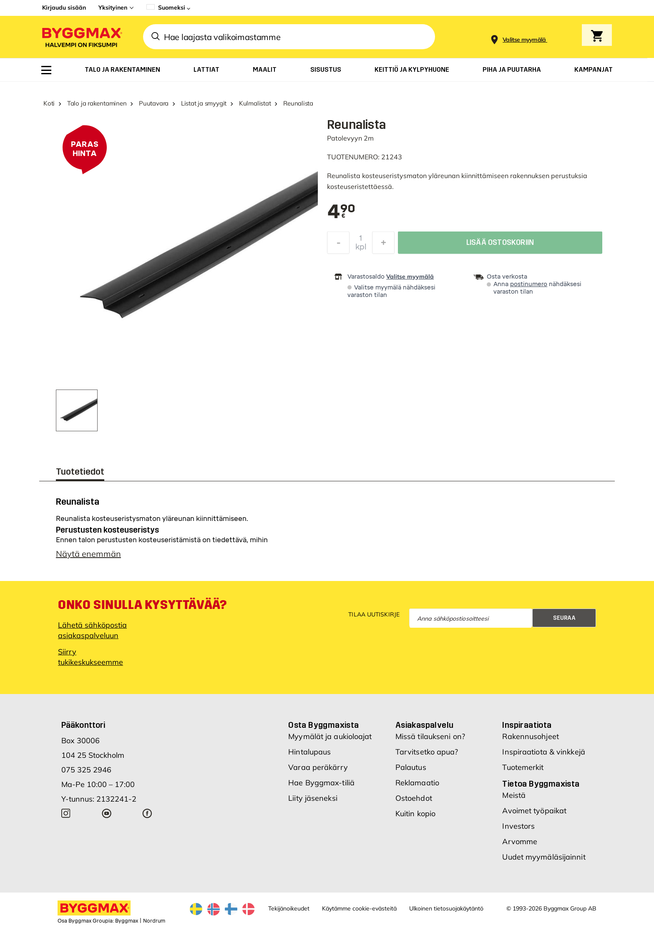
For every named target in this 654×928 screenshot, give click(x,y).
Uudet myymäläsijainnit (543, 857)
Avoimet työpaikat (534, 810)
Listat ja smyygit (203, 103)
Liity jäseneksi (312, 798)
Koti (49, 103)
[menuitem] (46, 70)
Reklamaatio (417, 782)
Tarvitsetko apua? (426, 752)
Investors (518, 826)
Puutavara (154, 103)
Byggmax (126, 921)
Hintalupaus (309, 752)
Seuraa (564, 617)
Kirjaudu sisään (64, 7)
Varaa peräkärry (318, 767)
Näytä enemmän (88, 553)
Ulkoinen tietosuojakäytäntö (446, 908)
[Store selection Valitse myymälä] (524, 40)
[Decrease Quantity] (338, 245)
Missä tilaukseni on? (430, 736)
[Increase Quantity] (383, 245)
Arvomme (519, 841)
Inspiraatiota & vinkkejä (543, 752)
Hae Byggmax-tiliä (321, 782)
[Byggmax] (81, 37)
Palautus (410, 767)
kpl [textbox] (361, 249)
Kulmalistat (255, 103)
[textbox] (341, 212)
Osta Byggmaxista (323, 725)
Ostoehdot (413, 798)
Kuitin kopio (415, 813)
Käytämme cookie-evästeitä (359, 908)
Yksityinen (112, 7)
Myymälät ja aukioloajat (330, 736)
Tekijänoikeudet (288, 908)
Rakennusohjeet (530, 736)
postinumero (528, 284)
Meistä (514, 795)
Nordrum (154, 921)
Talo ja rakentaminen (97, 103)
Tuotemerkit (522, 767)
